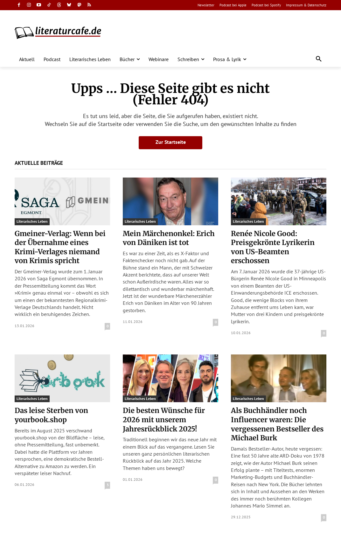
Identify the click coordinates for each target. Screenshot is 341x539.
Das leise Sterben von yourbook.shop (51, 415)
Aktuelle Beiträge (39, 162)
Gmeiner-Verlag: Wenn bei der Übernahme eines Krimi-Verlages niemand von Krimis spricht (60, 247)
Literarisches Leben (32, 221)
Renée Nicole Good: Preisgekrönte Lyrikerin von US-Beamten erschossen (273, 247)
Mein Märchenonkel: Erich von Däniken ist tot (169, 238)
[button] (318, 59)
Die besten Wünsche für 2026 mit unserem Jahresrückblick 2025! (164, 419)
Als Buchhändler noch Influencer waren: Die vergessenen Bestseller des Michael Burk (277, 424)
